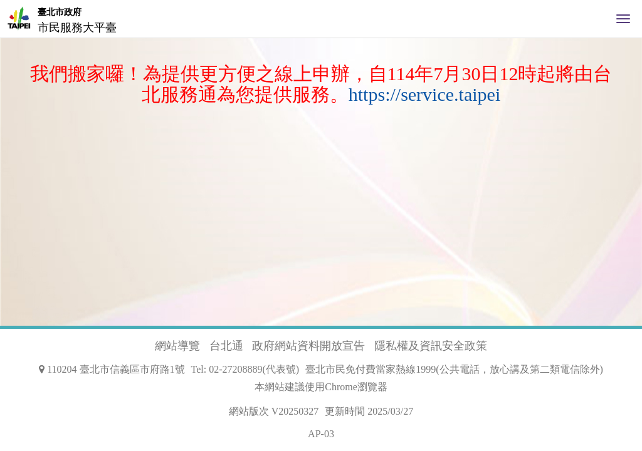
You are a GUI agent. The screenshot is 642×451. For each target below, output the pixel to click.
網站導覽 (177, 346)
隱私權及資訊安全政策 (430, 346)
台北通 (226, 346)
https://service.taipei (424, 94)
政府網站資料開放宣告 (308, 346)
